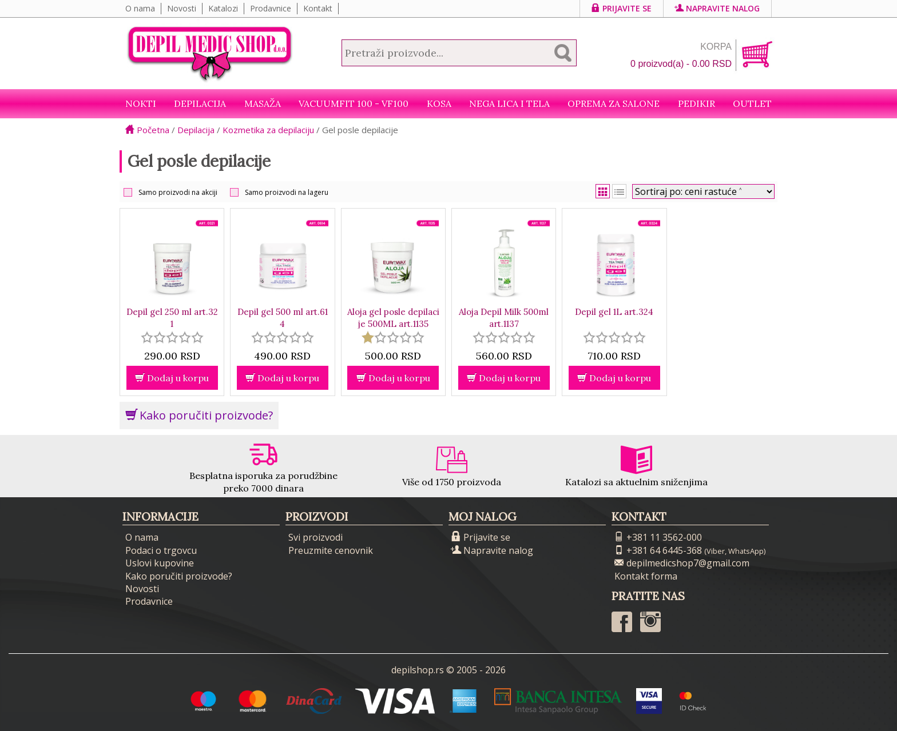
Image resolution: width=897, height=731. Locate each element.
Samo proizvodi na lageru (286, 192)
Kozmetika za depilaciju (268, 129)
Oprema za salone (613, 103)
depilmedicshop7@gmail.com (681, 563)
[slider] (172, 337)
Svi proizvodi (315, 537)
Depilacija (200, 103)
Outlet (752, 103)
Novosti (181, 8)
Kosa (439, 103)
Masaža (262, 103)
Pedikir (696, 103)
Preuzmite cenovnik (330, 550)
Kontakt (317, 8)
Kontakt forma (645, 576)
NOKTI (140, 103)
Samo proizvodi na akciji (177, 192)
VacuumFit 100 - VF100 (353, 103)
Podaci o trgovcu (161, 550)
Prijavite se (622, 8)
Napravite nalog (717, 8)
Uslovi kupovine (159, 563)
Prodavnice (270, 8)
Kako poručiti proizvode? (199, 415)
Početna (147, 129)
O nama (140, 8)
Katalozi (223, 8)
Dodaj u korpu (172, 378)
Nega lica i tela (509, 103)
